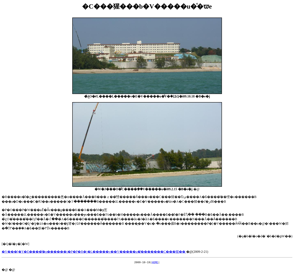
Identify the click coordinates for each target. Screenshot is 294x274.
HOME (155, 263)
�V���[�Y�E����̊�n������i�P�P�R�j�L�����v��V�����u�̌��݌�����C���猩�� (94, 251)
